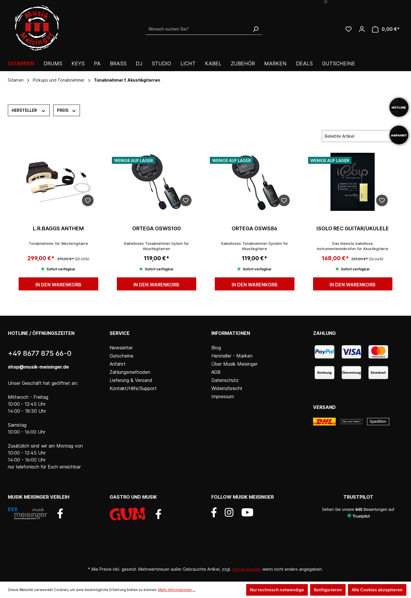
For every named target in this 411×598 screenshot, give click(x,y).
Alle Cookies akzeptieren (377, 589)
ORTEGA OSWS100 (156, 228)
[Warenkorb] (386, 29)
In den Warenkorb (58, 285)
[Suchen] (255, 29)
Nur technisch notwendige (277, 589)
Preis (66, 110)
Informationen (230, 333)
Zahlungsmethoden (130, 372)
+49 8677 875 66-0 (40, 353)
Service (120, 333)
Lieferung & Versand (131, 380)
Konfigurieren (328, 589)
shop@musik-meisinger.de (38, 367)
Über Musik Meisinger (234, 364)
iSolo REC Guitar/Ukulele (353, 228)
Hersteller (29, 110)
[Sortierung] (359, 136)
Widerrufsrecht (226, 388)
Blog (216, 348)
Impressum (222, 396)
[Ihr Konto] (362, 29)
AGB (216, 372)
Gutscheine (121, 356)
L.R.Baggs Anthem (58, 228)
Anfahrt (118, 364)
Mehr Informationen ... (176, 590)
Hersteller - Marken (232, 356)
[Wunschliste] (348, 29)
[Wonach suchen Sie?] (197, 29)
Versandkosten (246, 569)
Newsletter (121, 348)
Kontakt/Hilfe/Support (133, 388)
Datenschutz (225, 380)
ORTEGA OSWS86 (254, 228)
